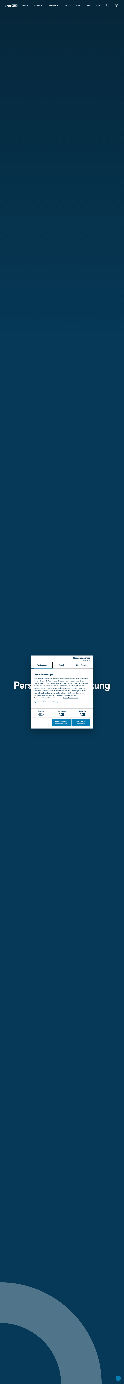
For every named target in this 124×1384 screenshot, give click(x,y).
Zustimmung (42, 673)
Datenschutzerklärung (50, 710)
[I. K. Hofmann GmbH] (11, 5)
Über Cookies (81, 673)
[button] (118, 1378)
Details (61, 673)
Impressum (37, 710)
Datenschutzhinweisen (70, 706)
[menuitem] (14, 5)
